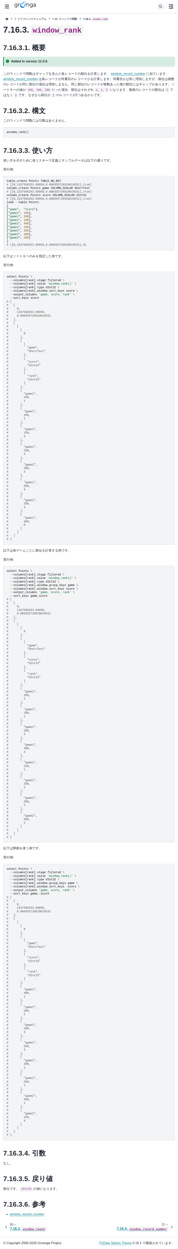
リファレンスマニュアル (30, 18)
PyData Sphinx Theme (115, 1243)
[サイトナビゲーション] (7, 6)
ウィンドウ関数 (64, 18)
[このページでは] (171, 6)
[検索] (160, 6)
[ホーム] (6, 19)
